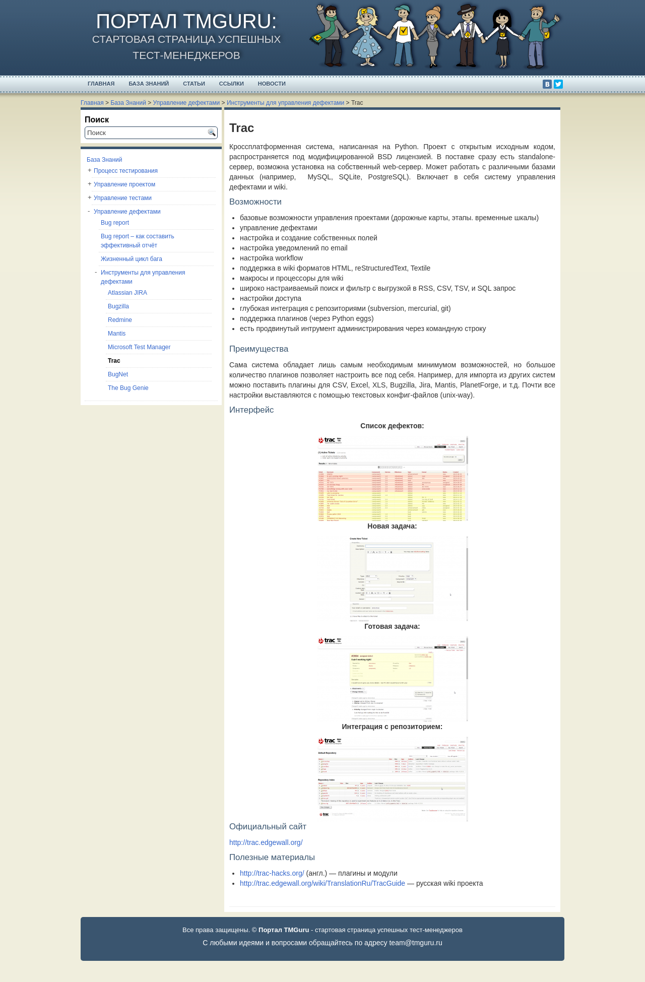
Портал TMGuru (183, 21)
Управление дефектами (186, 102)
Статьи (194, 84)
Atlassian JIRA (127, 292)
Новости (272, 84)
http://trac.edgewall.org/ (266, 842)
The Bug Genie (128, 387)
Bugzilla (118, 306)
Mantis (116, 333)
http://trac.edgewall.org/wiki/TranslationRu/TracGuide (322, 883)
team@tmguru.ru (415, 943)
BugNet (118, 374)
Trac (114, 360)
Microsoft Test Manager (139, 347)
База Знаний (148, 84)
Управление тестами (123, 198)
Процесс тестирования (126, 170)
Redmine (120, 319)
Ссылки (231, 84)
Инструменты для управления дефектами (285, 102)
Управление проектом (124, 184)
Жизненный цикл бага (131, 259)
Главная (101, 84)
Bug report (115, 222)
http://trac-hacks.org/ (272, 873)
